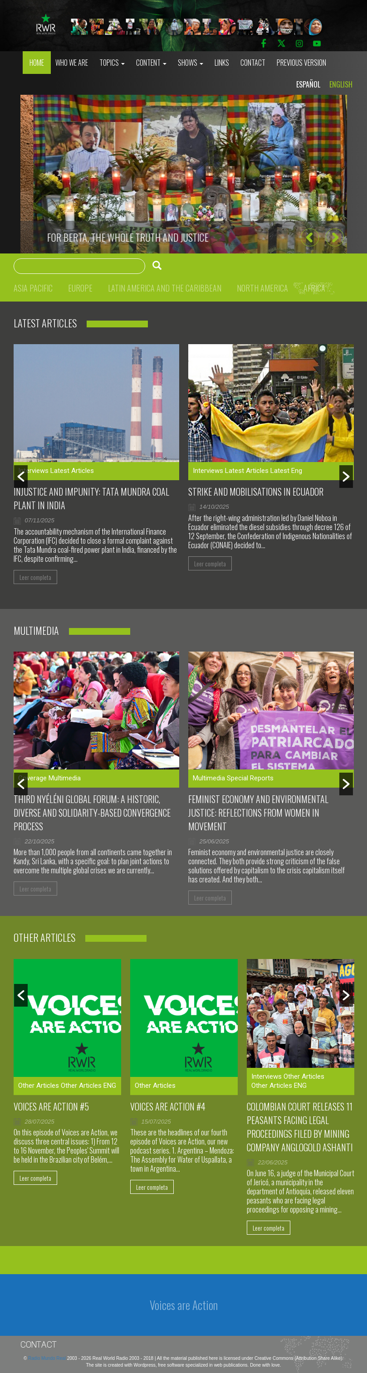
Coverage (32, 778)
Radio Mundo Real (47, 1358)
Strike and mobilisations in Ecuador (255, 491)
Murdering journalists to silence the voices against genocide (161, 237)
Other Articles (38, 1085)
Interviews (33, 471)
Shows (190, 62)
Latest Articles (72, 471)
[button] (309, 237)
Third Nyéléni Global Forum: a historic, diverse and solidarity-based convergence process (92, 812)
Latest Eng (286, 471)
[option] (183, 174)
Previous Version (301, 62)
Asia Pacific (33, 288)
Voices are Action (184, 1304)
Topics (112, 62)
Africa (314, 288)
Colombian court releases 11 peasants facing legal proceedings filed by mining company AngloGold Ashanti (300, 1127)
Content (151, 62)
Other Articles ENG (88, 1085)
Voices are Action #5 (51, 1106)
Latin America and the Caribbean (164, 288)
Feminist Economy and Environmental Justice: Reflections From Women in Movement (258, 812)
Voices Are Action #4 (168, 1106)
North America (262, 288)
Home (36, 62)
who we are (71, 62)
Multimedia (65, 778)
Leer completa (35, 577)
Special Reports (250, 778)
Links (222, 62)
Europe (80, 288)
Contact (252, 62)
